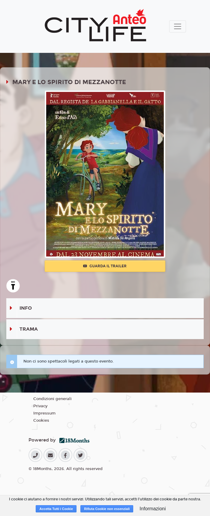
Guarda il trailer (105, 266)
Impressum (44, 413)
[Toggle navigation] (177, 26)
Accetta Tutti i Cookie (56, 509)
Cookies (41, 420)
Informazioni (153, 508)
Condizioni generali (52, 398)
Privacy (40, 406)
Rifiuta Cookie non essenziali (107, 509)
